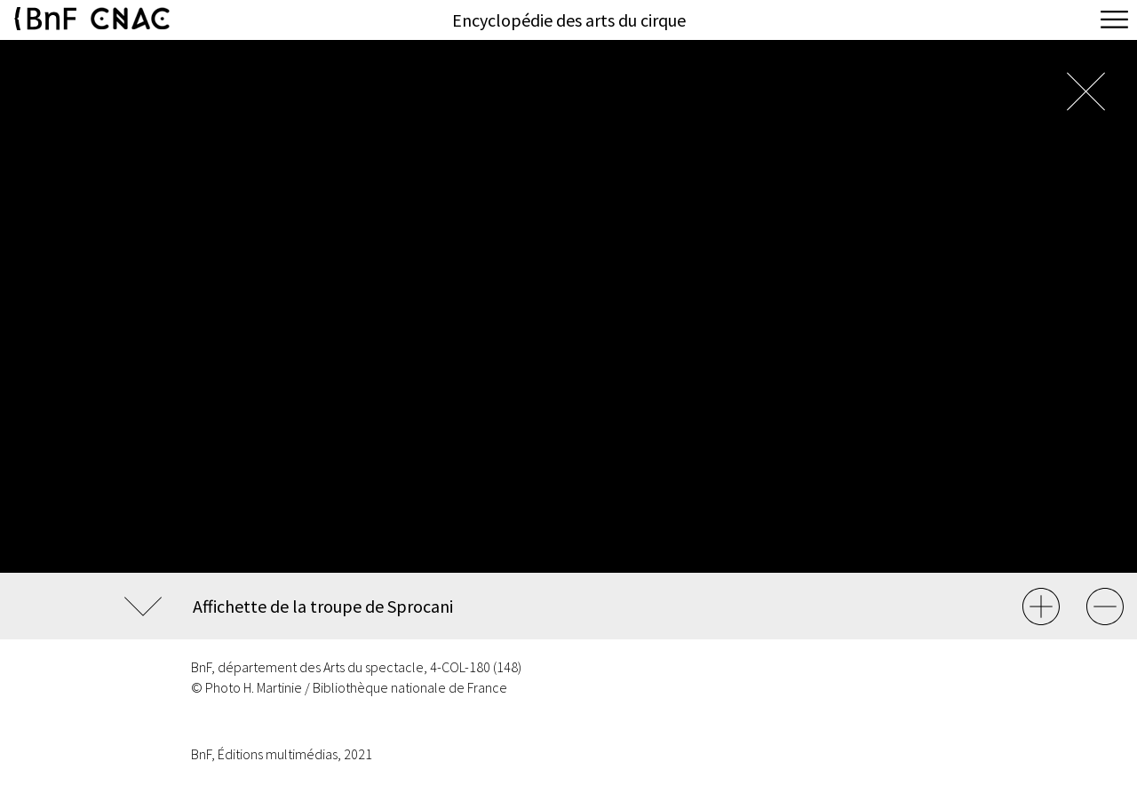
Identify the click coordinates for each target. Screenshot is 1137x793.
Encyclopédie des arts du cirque (569, 20)
